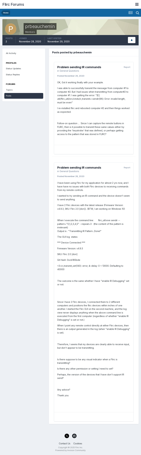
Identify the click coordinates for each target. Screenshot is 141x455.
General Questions (69, 70)
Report (127, 67)
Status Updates (13, 68)
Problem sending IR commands (79, 67)
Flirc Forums (13, 4)
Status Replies (13, 74)
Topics (9, 90)
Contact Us (64, 443)
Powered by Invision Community (70, 450)
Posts (8, 95)
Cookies (77, 443)
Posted (70, 76)
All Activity (11, 53)
